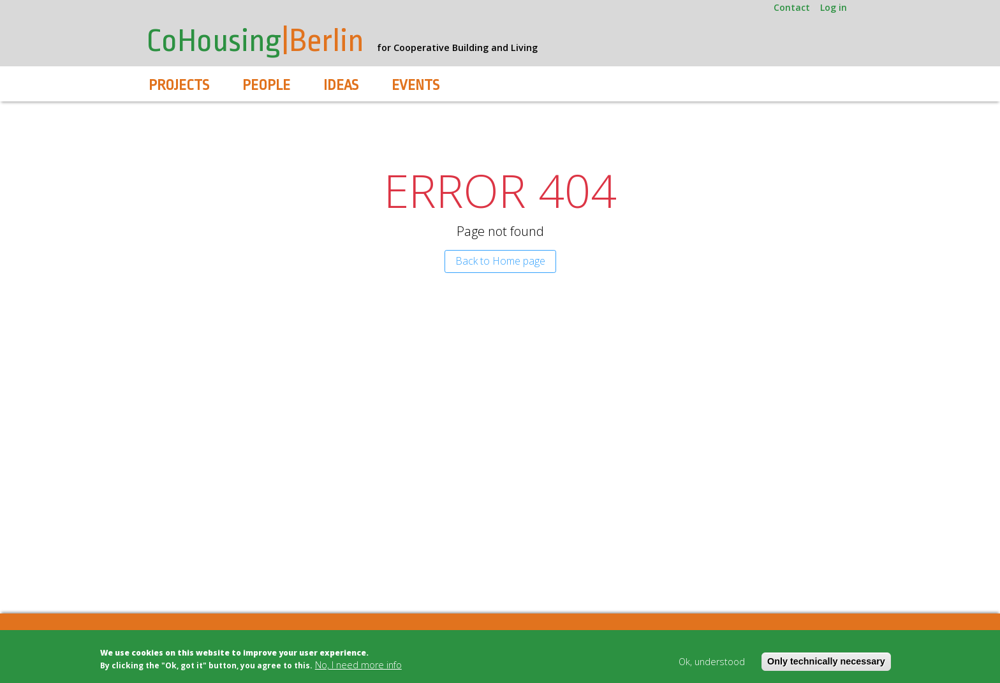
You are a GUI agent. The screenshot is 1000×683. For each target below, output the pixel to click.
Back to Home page (500, 261)
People (266, 85)
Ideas (340, 85)
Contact (792, 7)
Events (415, 85)
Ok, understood (712, 662)
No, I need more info (358, 665)
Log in (833, 7)
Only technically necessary (826, 661)
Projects (179, 85)
